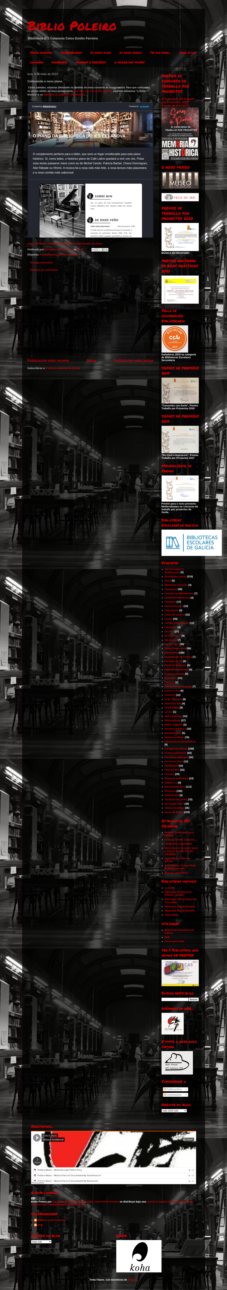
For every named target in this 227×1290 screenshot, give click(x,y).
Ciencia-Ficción (174, 606)
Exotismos (171, 678)
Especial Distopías (176, 665)
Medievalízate (172, 720)
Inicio (91, 361)
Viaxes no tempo (174, 807)
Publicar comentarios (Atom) (63, 368)
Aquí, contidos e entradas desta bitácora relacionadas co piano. (65, 243)
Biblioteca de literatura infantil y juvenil (178, 893)
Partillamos (171, 765)
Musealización (48, 254)
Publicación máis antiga (133, 361)
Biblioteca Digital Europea (180, 906)
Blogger (132, 1279)
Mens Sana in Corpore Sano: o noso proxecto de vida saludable (181, 851)
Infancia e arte (173, 703)
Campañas (36, 62)
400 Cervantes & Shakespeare (174, 571)
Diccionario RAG (174, 941)
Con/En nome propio (177, 623)
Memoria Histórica (175, 728)
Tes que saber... (160, 52)
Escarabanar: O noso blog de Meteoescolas (180, 867)
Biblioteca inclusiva (176, 584)
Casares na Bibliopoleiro (179, 593)
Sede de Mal (172, 795)
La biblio (170, 887)
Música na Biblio (68, 254)
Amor (168, 580)
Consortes (171, 627)
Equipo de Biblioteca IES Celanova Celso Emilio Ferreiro (85, 1201)
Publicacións (173, 1089)
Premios (169, 774)
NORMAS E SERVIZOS (91, 62)
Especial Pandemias (176, 669)
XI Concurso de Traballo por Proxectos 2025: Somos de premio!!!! (178, 102)
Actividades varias (175, 576)
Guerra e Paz (172, 690)
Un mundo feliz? (174, 803)
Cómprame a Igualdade (178, 843)
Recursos (170, 791)
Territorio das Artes (176, 799)
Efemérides (171, 652)
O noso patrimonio (176, 752)
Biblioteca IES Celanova (52, 1220)
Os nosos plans (100, 52)
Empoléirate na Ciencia (178, 656)
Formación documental (178, 686)
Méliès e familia (174, 724)
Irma (40, 1225)
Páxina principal (41, 52)
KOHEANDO (59, 62)
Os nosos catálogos (176, 757)
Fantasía (170, 682)
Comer (168, 618)
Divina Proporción (175, 648)
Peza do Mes (172, 769)
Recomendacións (175, 786)
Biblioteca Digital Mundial (180, 910)
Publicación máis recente (48, 361)
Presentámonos (71, 52)
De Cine (169, 631)
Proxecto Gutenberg (176, 778)
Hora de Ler (187, 52)
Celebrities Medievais (177, 597)
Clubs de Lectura (175, 614)
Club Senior (172, 610)
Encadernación (173, 661)
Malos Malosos (173, 716)
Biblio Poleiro (72, 25)
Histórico (170, 695)
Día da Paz (171, 640)
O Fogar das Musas (176, 748)
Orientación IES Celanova (180, 839)
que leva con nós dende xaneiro (93, 91)
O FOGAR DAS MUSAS (129, 62)
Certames (170, 601)
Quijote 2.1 (171, 782)
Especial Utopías (174, 673)
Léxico (168, 711)
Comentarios (173, 1094)
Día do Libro (172, 644)
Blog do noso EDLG (176, 872)
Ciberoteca (171, 914)
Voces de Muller (174, 812)
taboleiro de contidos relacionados (64, 94)
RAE (167, 937)
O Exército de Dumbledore (180, 741)
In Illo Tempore (173, 699)
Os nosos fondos (130, 52)
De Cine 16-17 (173, 635)
